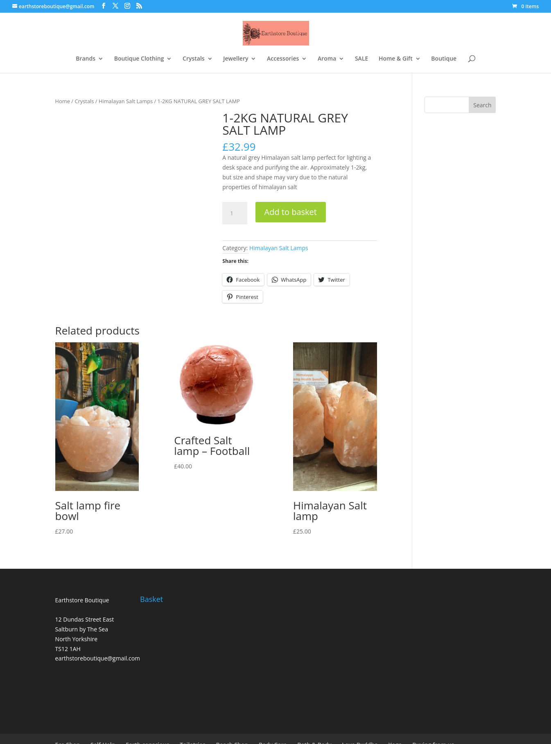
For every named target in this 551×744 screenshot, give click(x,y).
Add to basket (290, 211)
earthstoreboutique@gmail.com (97, 658)
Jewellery (235, 59)
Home (62, 101)
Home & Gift (396, 59)
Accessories (283, 59)
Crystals (194, 59)
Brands (85, 59)
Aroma (327, 59)
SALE (361, 59)
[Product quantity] (234, 213)
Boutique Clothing (139, 59)
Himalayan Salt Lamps (126, 101)
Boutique (443, 59)
